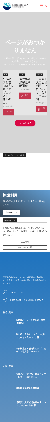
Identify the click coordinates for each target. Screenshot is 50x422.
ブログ (5, 74)
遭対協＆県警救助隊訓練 (25, 82)
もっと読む (8, 112)
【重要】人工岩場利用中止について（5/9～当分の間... (41, 89)
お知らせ (39, 74)
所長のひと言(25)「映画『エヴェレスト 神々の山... (8, 91)
